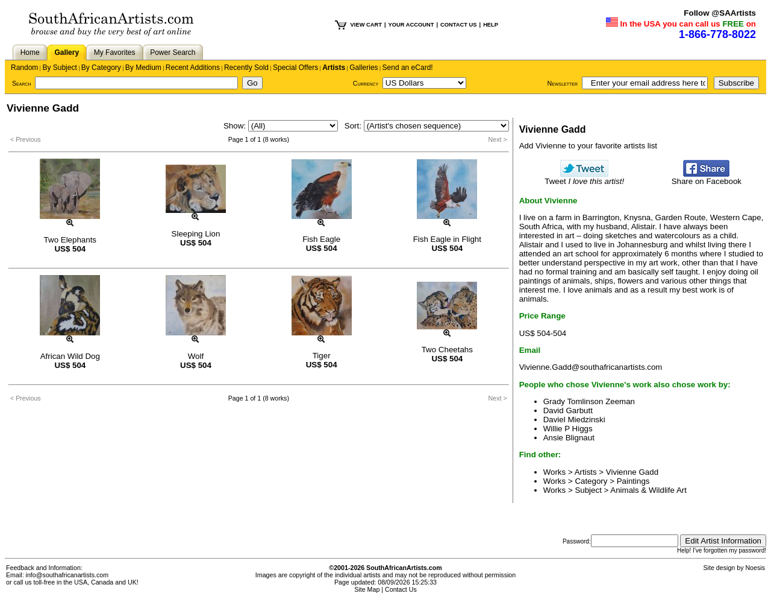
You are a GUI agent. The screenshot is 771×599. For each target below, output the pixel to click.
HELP (490, 25)
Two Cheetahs (447, 349)
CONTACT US (458, 25)
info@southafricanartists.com (67, 574)
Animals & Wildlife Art (648, 490)
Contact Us (401, 589)
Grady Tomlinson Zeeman (589, 401)
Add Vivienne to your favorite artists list (588, 145)
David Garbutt (568, 410)
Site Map (366, 589)
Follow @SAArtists (720, 12)
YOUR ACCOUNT (411, 25)
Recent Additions (193, 67)
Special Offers (295, 67)
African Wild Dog (70, 356)
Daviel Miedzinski (574, 419)
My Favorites (115, 52)
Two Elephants (70, 239)
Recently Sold (246, 67)
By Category (101, 67)
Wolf (196, 356)
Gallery (66, 52)
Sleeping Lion (196, 233)
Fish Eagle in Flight (447, 239)
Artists (333, 67)
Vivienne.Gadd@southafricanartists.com (591, 367)
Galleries (363, 67)
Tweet (584, 178)
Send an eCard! (407, 67)
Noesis (755, 567)
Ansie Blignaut (569, 437)
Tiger (322, 355)
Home (30, 52)
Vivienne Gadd (632, 472)
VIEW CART (366, 25)
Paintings (633, 481)
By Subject (59, 67)
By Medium (143, 67)
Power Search (172, 52)
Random (24, 67)
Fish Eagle (321, 239)
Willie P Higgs (568, 428)
